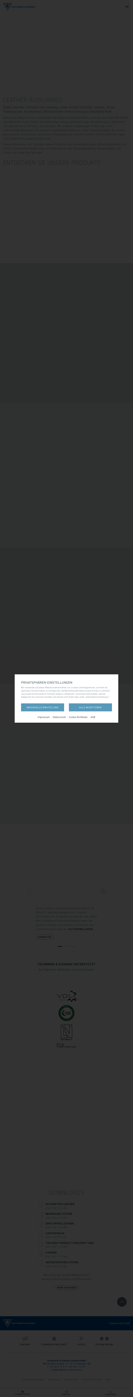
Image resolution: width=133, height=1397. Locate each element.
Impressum (44, 716)
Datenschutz (59, 716)
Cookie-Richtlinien (78, 716)
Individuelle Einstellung (42, 707)
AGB (93, 716)
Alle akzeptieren (90, 707)
